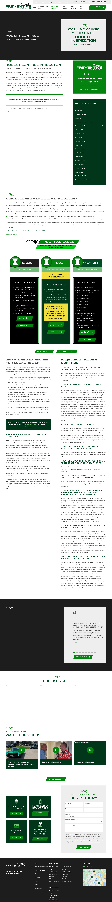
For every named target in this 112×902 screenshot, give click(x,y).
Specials (37, 2)
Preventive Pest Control (14, 83)
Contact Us (67, 2)
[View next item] (57, 721)
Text (80, 89)
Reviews (44, 2)
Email (86, 89)
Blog (50, 2)
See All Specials (44, 351)
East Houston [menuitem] (65, 7)
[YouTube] (84, 866)
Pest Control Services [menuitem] (54, 7)
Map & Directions (54, 881)
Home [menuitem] (34, 7)
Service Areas (39, 874)
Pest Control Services (41, 870)
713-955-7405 (99, 2)
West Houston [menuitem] (73, 7)
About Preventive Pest (41, 867)
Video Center (57, 2)
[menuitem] (89, 110)
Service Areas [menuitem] (82, 7)
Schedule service (98, 7)
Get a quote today (67, 351)
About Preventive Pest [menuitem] (43, 7)
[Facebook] (87, 866)
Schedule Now (95, 89)
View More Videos (56, 779)
